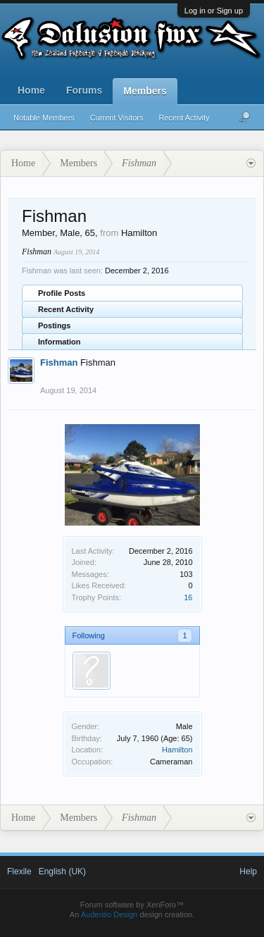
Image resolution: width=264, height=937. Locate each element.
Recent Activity (183, 117)
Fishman (58, 362)
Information (59, 341)
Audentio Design (109, 914)
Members (144, 91)
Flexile (19, 871)
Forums (84, 90)
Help (248, 871)
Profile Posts (61, 293)
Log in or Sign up (213, 10)
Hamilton (177, 749)
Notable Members (44, 117)
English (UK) (62, 871)
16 (188, 597)
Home (31, 90)
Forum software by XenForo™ (132, 904)
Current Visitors (117, 117)
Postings (54, 325)
